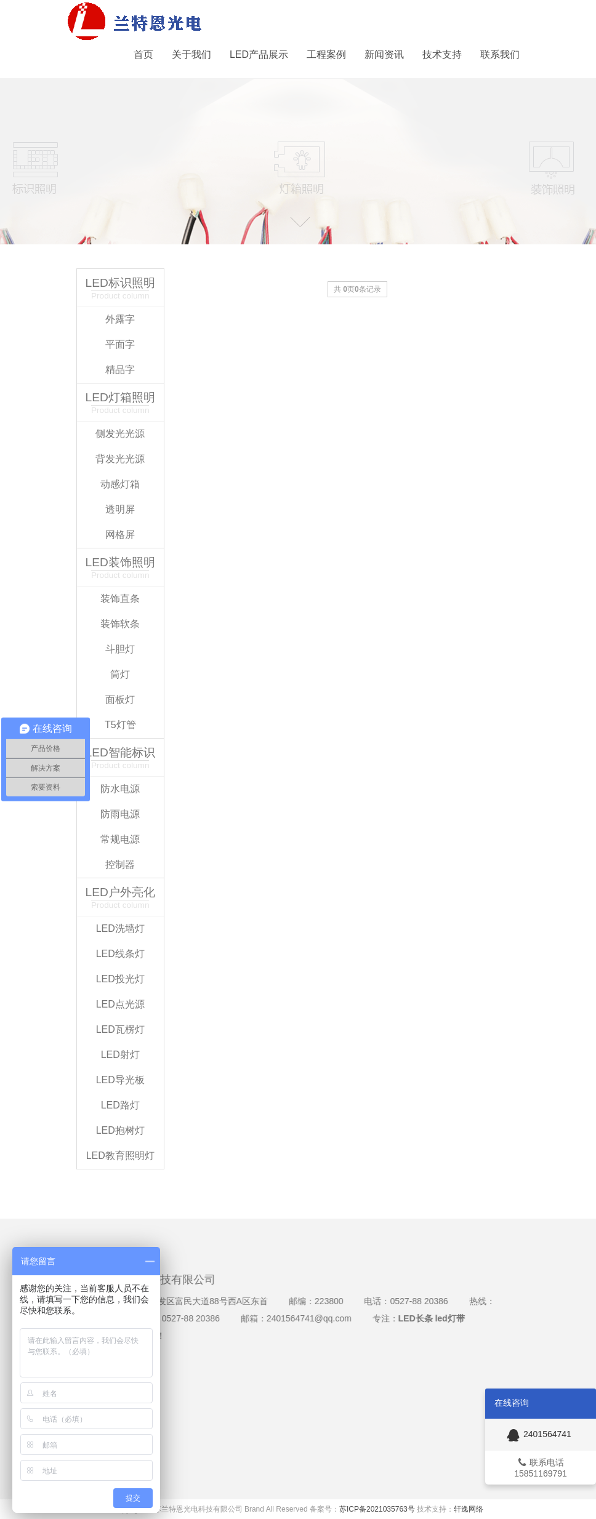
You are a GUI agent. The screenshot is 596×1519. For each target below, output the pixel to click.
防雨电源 (120, 812)
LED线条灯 (120, 952)
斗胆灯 (120, 647)
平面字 (120, 342)
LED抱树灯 (120, 1128)
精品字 (120, 368)
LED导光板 (120, 1078)
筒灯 (120, 672)
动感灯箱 (120, 482)
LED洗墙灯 (120, 926)
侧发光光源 (120, 432)
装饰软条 (120, 622)
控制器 (120, 862)
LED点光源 (120, 1002)
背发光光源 (120, 457)
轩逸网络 (468, 1509)
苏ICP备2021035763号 (377, 1509)
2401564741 (537, 1434)
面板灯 (120, 697)
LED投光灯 (120, 977)
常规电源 (120, 837)
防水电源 (120, 787)
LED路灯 (120, 1103)
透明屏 (120, 507)
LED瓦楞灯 (120, 1027)
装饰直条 (120, 596)
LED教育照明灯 (120, 1153)
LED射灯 (120, 1053)
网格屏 (120, 532)
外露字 (120, 317)
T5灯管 (120, 723)
